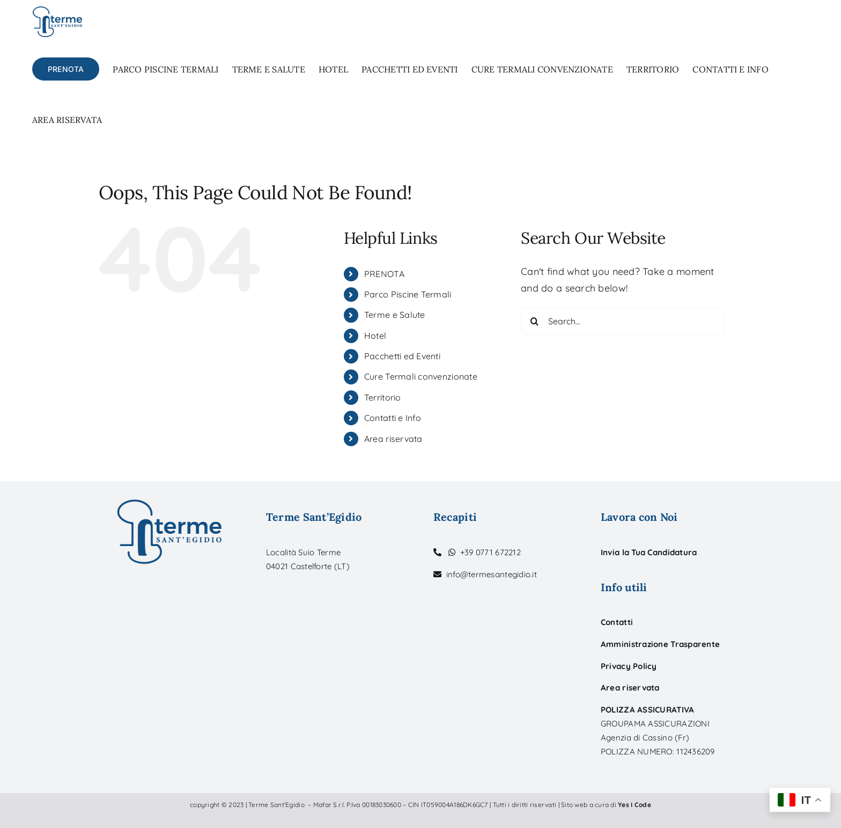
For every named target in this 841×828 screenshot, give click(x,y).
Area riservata (393, 438)
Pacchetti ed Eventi (402, 356)
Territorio (382, 397)
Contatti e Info (392, 417)
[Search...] (623, 321)
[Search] (534, 321)
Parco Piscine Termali (408, 294)
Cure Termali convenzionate (420, 376)
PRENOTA (384, 273)
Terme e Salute (394, 314)
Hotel (375, 335)
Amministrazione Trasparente (660, 644)
